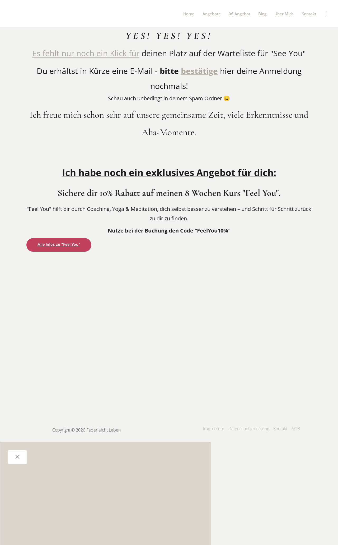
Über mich (284, 13)
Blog (262, 13)
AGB (296, 428)
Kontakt (309, 13)
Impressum (213, 428)
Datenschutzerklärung (248, 428)
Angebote (212, 13)
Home (189, 13)
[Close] (17, 457)
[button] (326, 14)
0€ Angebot (239, 13)
